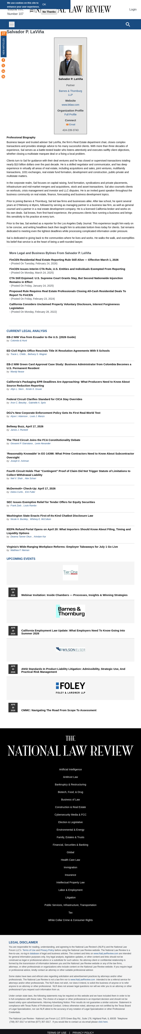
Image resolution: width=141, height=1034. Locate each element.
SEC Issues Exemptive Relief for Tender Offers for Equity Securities (51, 502)
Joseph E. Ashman (19, 461)
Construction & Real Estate (70, 807)
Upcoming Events (21, 558)
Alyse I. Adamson (19, 416)
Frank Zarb (15, 505)
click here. (103, 1022)
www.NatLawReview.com (106, 953)
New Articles (3, 46)
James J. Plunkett (19, 430)
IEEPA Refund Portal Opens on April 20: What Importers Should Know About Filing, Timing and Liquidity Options (69, 531)
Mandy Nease (17, 371)
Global (70, 852)
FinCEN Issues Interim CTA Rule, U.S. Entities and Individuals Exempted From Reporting (67, 268)
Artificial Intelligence (70, 769)
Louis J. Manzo (37, 416)
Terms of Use (29, 950)
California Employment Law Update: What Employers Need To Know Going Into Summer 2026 (73, 632)
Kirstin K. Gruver (34, 389)
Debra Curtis (16, 492)
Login (133, 9)
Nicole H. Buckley (19, 519)
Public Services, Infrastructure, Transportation (70, 905)
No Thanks (49, 11)
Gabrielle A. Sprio (37, 402)
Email (72, 124)
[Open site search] (127, 24)
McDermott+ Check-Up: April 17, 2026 (31, 488)
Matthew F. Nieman (19, 550)
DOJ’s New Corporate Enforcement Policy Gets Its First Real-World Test (53, 412)
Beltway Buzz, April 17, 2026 (25, 426)
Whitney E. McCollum (40, 519)
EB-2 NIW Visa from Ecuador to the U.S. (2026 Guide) (41, 337)
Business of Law (70, 799)
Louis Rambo (30, 505)
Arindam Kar (40, 536)
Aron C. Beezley (18, 402)
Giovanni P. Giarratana (21, 443)
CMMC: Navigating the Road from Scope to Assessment (58, 710)
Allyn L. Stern (17, 389)
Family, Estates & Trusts (70, 837)
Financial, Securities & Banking (70, 844)
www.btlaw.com (70, 104)
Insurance (70, 874)
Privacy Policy (47, 950)
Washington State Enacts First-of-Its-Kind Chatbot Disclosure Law (50, 515)
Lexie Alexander (43, 443)
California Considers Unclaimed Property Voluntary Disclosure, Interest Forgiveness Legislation (64, 306)
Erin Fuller (30, 492)
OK (44, 4)
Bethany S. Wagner (37, 354)
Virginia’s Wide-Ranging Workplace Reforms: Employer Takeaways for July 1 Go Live (62, 546)
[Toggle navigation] (12, 24)
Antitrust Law (70, 777)
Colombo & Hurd (18, 340)
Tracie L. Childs (18, 354)
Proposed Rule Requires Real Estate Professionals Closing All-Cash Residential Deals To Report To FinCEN (67, 293)
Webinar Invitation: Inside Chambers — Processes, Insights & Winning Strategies (74, 595)
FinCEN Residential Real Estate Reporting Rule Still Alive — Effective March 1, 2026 (64, 259)
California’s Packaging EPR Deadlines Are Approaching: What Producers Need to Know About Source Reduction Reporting (68, 383)
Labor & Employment (71, 889)
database (34, 953)
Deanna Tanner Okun (20, 536)
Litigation (70, 897)
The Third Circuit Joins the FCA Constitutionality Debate (43, 439)
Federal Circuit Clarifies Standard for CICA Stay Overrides (44, 399)
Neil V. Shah (16, 478)
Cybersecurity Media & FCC (70, 814)
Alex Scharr (30, 478)
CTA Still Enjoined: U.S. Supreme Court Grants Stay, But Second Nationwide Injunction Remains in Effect (66, 280)
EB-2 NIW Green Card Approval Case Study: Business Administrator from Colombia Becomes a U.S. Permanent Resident (69, 366)
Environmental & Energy (70, 829)
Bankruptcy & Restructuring (70, 784)
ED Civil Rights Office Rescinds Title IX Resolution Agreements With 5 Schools (58, 350)
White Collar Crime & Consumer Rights (70, 920)
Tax (70, 912)
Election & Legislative (70, 822)
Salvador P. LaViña (71, 78)
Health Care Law (70, 859)
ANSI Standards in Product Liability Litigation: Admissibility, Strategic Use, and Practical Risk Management (73, 670)
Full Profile (70, 114)
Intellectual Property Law (70, 882)
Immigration (70, 867)
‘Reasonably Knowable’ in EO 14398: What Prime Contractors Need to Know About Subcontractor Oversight (70, 455)
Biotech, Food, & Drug (70, 792)
